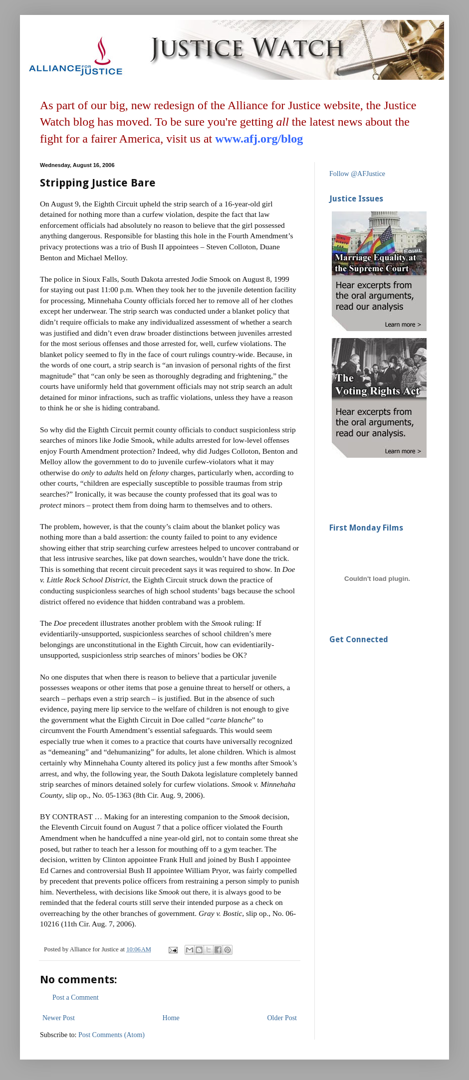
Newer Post (58, 1018)
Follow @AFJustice (357, 174)
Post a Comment (75, 997)
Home (171, 1018)
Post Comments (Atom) (111, 1035)
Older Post (282, 1018)
